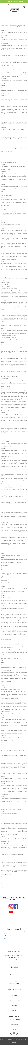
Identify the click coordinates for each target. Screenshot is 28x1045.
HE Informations (14, 1022)
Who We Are (14, 995)
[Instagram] (14, 1033)
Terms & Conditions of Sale (14, 1000)
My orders (14, 978)
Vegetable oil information (14, 1027)
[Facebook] (10, 1033)
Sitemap (14, 1010)
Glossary (14, 1029)
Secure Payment (14, 997)
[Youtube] (17, 1033)
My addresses (14, 981)
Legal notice (14, 1002)
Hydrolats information (14, 1024)
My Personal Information (14, 983)
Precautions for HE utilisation (14, 1019)
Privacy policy (14, 1005)
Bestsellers (14, 992)
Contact (14, 1007)
